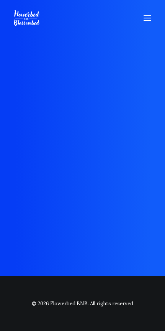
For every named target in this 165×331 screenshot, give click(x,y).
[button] (147, 18)
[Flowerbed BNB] (26, 18)
